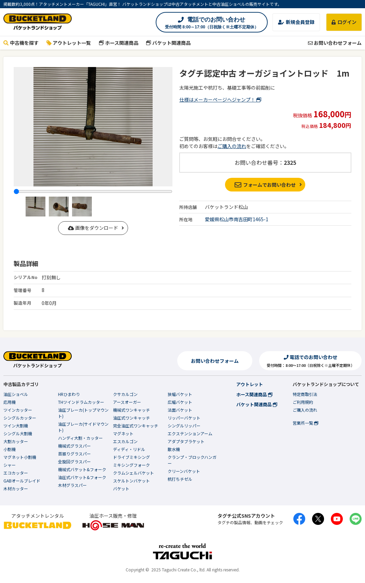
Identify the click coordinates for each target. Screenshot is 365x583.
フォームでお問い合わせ (265, 184)
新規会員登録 (296, 21)
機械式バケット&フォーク (82, 469)
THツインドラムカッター (81, 402)
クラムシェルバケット (133, 473)
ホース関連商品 (118, 42)
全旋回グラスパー (74, 461)
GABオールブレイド (21, 480)
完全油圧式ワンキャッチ (135, 425)
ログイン (344, 21)
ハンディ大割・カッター (80, 438)
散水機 (174, 449)
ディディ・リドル (129, 449)
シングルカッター (19, 418)
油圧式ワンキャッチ (131, 418)
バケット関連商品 (168, 42)
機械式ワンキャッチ (131, 410)
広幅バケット (180, 402)
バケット (121, 488)
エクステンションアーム (190, 433)
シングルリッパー (184, 425)
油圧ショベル (15, 394)
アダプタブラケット (186, 441)
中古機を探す (21, 42)
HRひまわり (69, 394)
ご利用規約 (303, 402)
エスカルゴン (125, 441)
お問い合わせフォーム (335, 42)
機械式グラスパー (74, 446)
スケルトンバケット (131, 480)
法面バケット (180, 410)
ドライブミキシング (131, 457)
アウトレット (249, 384)
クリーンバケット (184, 471)
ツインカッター (17, 410)
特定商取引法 (305, 394)
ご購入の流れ (231, 146)
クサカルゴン (125, 394)
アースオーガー (127, 402)
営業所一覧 (305, 423)
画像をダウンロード (93, 227)
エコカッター (15, 473)
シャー (9, 465)
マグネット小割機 (19, 457)
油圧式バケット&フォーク (82, 477)
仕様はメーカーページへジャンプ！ (220, 99)
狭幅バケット (180, 394)
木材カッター (15, 488)
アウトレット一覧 (68, 42)
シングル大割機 (17, 433)
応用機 (9, 402)
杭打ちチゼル (180, 479)
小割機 (9, 449)
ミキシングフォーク (131, 465)
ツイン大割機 (15, 425)
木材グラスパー (72, 485)
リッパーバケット (184, 418)
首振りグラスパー (74, 453)
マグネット (123, 433)
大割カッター (15, 441)
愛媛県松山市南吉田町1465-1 (236, 219)
